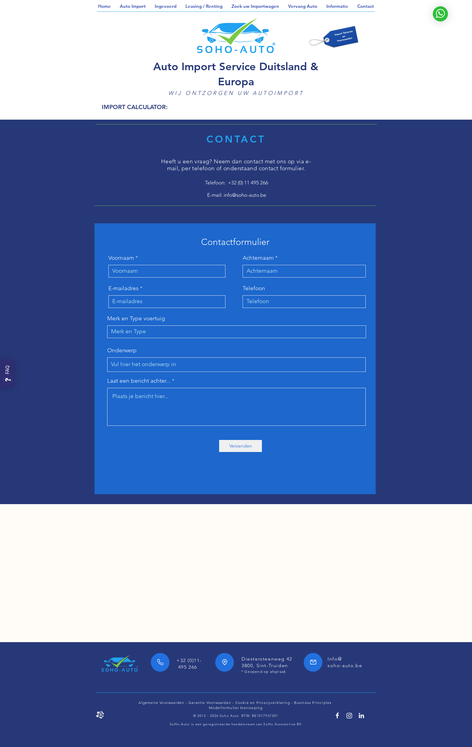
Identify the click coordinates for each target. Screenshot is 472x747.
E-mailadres (123, 288)
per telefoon (198, 168)
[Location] (224, 662)
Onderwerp (122, 350)
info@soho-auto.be (245, 195)
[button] (132, 6)
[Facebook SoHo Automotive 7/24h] (337, 715)
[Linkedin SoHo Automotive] (361, 715)
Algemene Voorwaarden (161, 702)
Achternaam (258, 258)
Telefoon (254, 288)
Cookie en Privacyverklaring (262, 702)
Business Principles (313, 702)
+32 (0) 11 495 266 (248, 183)
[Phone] (160, 662)
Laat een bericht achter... (138, 381)
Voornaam (121, 258)
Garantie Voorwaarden (209, 702)
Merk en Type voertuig (136, 318)
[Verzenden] (240, 446)
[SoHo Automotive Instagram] (349, 715)
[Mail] (313, 662)
